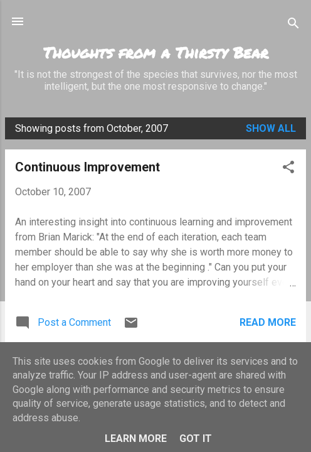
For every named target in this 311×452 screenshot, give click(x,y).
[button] (288, 169)
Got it (195, 438)
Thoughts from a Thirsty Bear (155, 52)
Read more (268, 322)
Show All (271, 128)
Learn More (136, 438)
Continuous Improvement (87, 167)
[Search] (293, 25)
